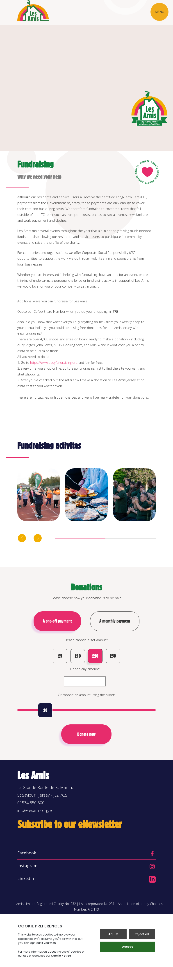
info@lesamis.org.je (34, 810)
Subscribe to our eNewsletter (69, 824)
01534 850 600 (30, 802)
